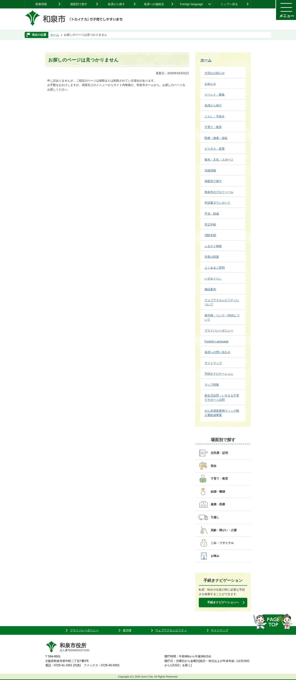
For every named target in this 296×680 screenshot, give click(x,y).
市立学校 (210, 224)
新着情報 (41, 4)
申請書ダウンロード (217, 202)
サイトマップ (213, 363)
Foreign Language (217, 341)
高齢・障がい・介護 (224, 530)
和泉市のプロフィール (219, 192)
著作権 (127, 630)
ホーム (54, 34)
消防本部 (210, 235)
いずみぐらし (213, 278)
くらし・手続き (215, 116)
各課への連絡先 (154, 4)
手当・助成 (212, 213)
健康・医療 (218, 504)
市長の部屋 (212, 256)
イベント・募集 (215, 94)
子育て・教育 (213, 127)
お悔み (215, 555)
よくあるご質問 (215, 267)
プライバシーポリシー (219, 330)
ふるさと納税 (213, 246)
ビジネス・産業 (215, 148)
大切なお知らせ (215, 73)
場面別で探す (78, 4)
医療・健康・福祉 (216, 138)
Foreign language (191, 4)
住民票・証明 (219, 452)
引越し (215, 517)
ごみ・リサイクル (222, 543)
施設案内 (210, 289)
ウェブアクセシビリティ (171, 630)
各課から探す (116, 4)
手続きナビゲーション (219, 373)
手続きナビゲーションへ (223, 602)
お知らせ (210, 84)
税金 (213, 465)
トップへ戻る (229, 4)
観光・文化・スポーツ (219, 159)
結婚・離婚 (218, 491)
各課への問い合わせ (217, 352)
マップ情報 (212, 384)
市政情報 (210, 170)
